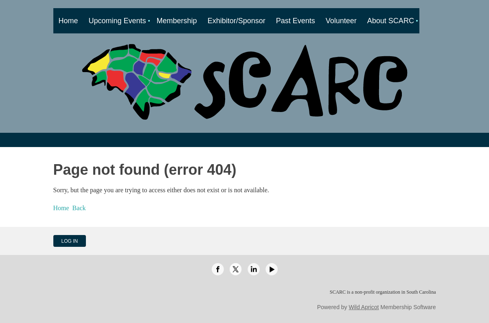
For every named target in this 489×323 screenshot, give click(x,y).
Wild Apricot (364, 307)
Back (79, 207)
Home (61, 207)
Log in (69, 241)
